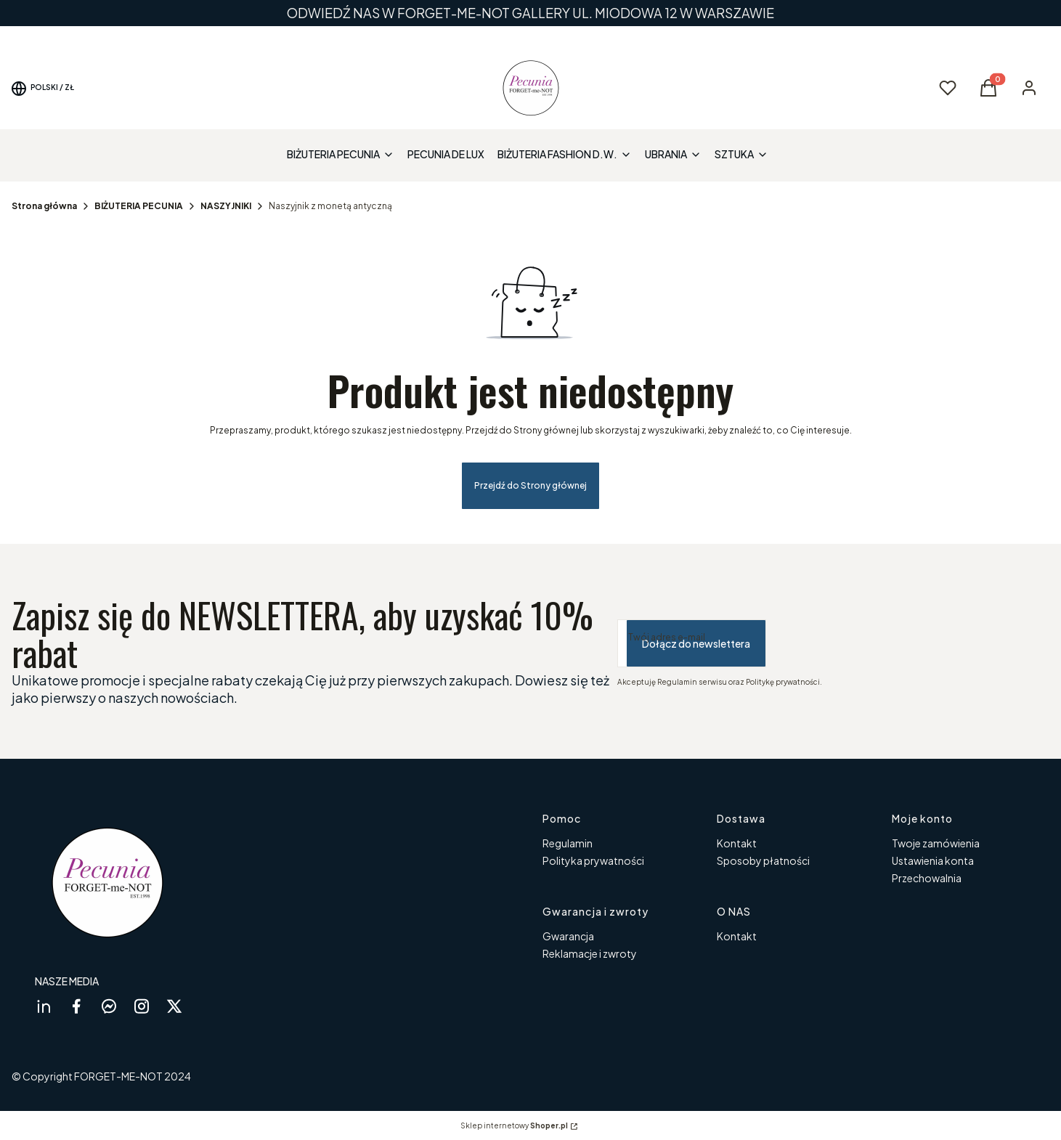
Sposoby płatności (763, 860)
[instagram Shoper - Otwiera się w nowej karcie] (141, 1006)
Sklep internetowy (514, 1125)
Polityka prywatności (593, 860)
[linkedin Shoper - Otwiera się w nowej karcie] (43, 1006)
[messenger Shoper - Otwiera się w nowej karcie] (109, 1006)
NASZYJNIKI (225, 205)
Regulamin (567, 843)
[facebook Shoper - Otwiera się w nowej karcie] (76, 1006)
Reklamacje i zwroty (589, 953)
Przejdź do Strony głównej (530, 485)
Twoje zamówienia (936, 843)
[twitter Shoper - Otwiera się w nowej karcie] (174, 1006)
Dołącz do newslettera (696, 643)
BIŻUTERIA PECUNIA (138, 205)
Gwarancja (568, 935)
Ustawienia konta (933, 860)
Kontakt (737, 843)
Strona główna (44, 205)
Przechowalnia (927, 877)
